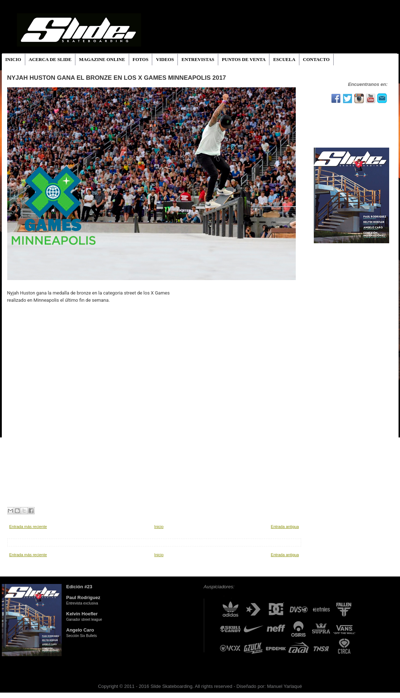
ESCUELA (284, 59)
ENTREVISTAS (197, 59)
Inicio (159, 526)
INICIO (13, 59)
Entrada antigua (285, 526)
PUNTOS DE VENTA (243, 59)
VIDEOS (165, 59)
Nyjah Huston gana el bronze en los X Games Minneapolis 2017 (116, 77)
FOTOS (141, 59)
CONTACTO (316, 59)
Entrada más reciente (28, 526)
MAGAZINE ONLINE (102, 59)
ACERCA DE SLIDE (50, 59)
